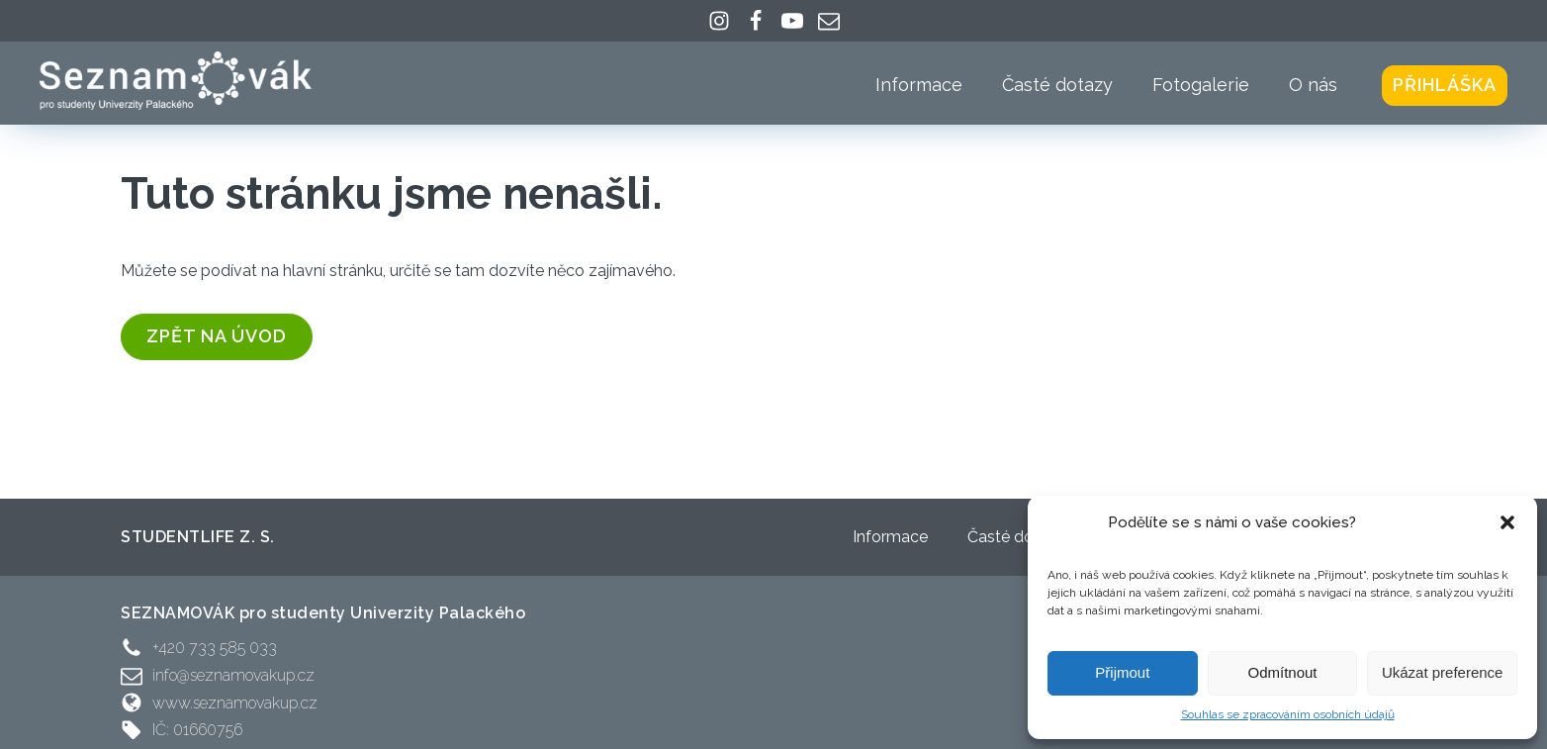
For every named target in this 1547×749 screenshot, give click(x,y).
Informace (918, 84)
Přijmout (1122, 672)
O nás (1313, 84)
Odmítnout (1282, 672)
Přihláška (1445, 84)
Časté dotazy (1057, 84)
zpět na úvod (216, 336)
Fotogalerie (1200, 84)
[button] (1507, 522)
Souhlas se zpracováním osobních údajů (1288, 714)
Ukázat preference (1442, 672)
